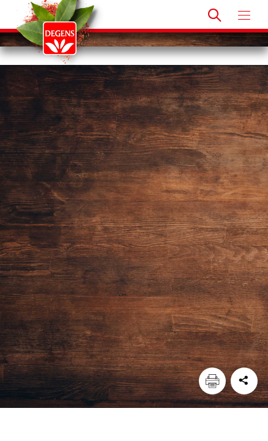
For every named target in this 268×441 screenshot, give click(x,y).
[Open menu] (244, 15)
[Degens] (60, 38)
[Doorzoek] (214, 15)
